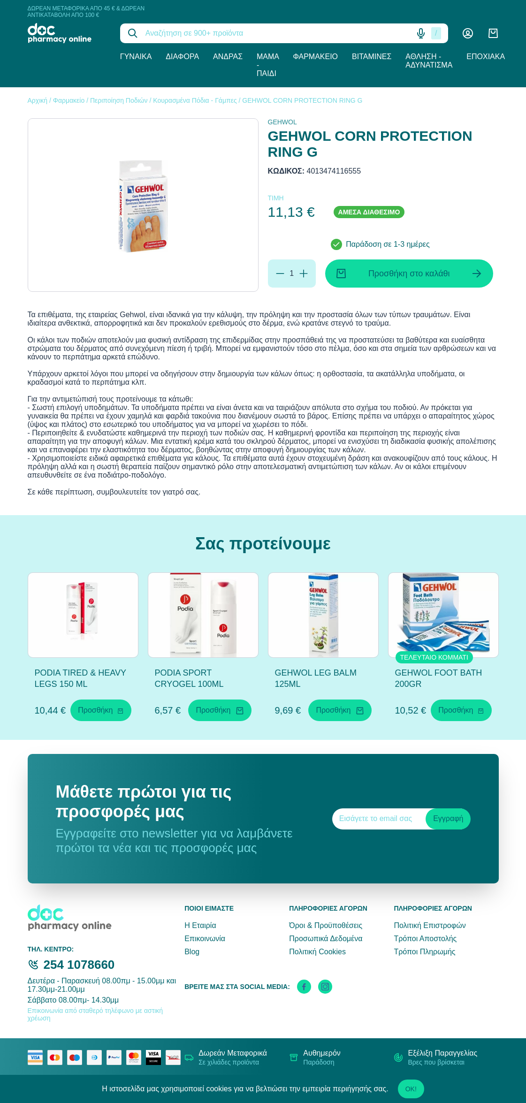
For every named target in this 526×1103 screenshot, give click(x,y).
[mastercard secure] (136, 1057)
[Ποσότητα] (292, 273)
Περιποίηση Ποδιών (119, 100)
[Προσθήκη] (303, 273)
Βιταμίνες (371, 57)
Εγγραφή (448, 818)
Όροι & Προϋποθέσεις (325, 925)
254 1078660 (79, 965)
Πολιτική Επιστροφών (429, 925)
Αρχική (38, 100)
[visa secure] (156, 1057)
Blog (191, 952)
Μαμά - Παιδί (268, 65)
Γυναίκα (136, 57)
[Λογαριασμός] (467, 33)
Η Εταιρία (200, 925)
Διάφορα (182, 57)
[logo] (67, 33)
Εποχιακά (485, 57)
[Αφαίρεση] (280, 273)
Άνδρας (228, 57)
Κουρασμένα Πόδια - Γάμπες (194, 100)
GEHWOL (282, 122)
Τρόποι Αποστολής (425, 939)
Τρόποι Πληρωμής (424, 952)
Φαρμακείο (315, 57)
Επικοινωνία (204, 939)
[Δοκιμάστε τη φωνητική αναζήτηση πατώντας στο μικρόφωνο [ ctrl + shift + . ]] (421, 33)
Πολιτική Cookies (317, 952)
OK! (411, 1089)
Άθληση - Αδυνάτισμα (428, 61)
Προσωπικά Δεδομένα (325, 939)
